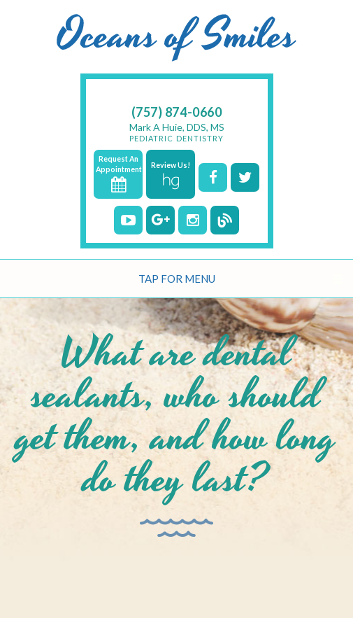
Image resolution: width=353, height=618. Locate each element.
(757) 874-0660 (176, 112)
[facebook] (213, 177)
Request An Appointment (119, 174)
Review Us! (170, 175)
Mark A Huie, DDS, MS (177, 132)
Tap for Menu (176, 278)
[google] (160, 220)
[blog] (224, 220)
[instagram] (192, 220)
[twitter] (245, 177)
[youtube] (128, 220)
